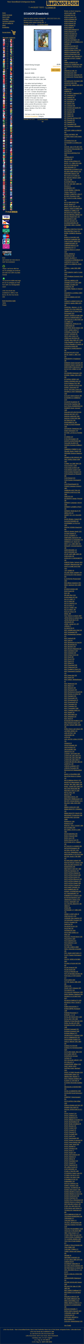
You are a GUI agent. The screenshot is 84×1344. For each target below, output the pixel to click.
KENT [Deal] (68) (69, 657)
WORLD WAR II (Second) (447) (72, 1311)
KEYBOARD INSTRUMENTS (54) (73, 721)
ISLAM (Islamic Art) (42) (70, 597)
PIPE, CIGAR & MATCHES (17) (72, 953)
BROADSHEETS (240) (70, 219)
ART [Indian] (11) (68, 114)
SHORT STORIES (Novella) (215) (73, 1072)
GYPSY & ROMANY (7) (70, 536)
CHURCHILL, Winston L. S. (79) (73, 307)
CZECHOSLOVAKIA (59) (71, 346)
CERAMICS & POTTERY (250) (72, 283)
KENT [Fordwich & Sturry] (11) (72, 669)
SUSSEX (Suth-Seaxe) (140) (72, 1190)
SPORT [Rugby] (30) (70, 1153)
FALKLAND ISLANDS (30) (71, 443)
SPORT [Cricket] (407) (70, 1128)
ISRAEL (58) (67, 614)
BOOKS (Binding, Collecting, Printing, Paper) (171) (72, 191)
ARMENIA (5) (67, 91)
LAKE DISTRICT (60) (70, 733)
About (4, 25)
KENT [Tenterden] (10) (70, 704)
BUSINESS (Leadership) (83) (72, 239)
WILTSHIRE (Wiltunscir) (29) (72, 1299)
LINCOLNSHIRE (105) (70, 749)
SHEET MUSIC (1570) (70, 1066)
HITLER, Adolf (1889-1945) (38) (72, 554)
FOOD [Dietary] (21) (69, 478)
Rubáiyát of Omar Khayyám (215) (73, 1021)
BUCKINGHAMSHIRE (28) (71, 223)
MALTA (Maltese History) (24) (72, 780)
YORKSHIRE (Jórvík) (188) (71, 1313)
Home (4, 13)
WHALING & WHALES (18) (71, 1297)
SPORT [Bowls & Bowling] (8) (72, 1124)
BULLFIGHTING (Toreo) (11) (72, 231)
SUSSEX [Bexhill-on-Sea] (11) (72, 1192)
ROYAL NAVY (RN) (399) (71, 1019)
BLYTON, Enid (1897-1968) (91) (73, 184)
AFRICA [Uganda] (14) (70, 36)
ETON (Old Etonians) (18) (71, 439)
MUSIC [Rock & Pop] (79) (71, 840)
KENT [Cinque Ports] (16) (71, 655)
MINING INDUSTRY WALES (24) (73, 813)
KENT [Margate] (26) (70, 688)
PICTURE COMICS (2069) (71, 947)
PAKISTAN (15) (68, 924)
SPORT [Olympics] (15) (70, 1148)
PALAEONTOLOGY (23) (70, 926)
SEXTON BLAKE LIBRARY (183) (73, 1060)
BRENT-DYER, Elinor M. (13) (72, 206)
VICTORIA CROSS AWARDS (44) (73, 1266)
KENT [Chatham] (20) (70, 653)
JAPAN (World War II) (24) (71, 620)
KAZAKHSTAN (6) (69, 628)
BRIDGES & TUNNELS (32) (71, 211)
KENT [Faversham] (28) (70, 665)
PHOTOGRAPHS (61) (70, 941)
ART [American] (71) (70, 95)
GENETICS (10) (68, 496)
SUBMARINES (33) (69, 1181)
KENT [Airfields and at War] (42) (73, 630)
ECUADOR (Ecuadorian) (31, 116)
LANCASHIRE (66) (69, 735)
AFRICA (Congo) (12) (70, 17)
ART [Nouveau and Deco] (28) (72, 118)
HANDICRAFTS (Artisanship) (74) (73, 540)
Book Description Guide (9, 301)
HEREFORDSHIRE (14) (70, 550)
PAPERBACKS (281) (70, 930)
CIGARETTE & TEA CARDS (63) (73, 309)
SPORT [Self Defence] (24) (72, 1155)
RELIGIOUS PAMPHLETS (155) (72, 1000)
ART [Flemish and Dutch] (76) (72, 108)
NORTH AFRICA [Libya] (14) (72, 877)
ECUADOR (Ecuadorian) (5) (71, 402)
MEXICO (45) (68, 795)
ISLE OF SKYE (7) (69, 605)
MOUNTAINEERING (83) (70, 834)
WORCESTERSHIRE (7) (70, 1309)
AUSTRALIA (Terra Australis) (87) (73, 149)
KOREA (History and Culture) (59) (73, 729)
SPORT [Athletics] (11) (70, 1116)
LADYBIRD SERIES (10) (70, 731)
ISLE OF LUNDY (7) (69, 599)
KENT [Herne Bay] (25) (70, 675)
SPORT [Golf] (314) (69, 1136)
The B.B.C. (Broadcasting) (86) (72, 1223)
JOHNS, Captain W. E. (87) (71, 624)
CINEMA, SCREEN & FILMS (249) (73, 315)
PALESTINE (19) (68, 928)
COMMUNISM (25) (69, 326)
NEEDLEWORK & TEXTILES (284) (73, 854)
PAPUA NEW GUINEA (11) (71, 932)
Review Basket (6, 32)
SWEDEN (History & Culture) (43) (73, 1202)
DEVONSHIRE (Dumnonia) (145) (73, 373)
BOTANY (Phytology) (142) (72, 196)
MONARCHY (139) (69, 821)
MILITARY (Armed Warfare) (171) (73, 801)
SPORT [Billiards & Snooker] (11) (73, 1120)
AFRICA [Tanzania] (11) (70, 34)
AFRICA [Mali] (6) (69, 27)
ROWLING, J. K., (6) (69, 1015)
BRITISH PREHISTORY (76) (72, 217)
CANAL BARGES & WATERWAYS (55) (69, 255)
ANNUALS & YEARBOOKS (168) (73, 64)
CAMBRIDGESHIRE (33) (71, 243)
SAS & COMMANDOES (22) (72, 1037)
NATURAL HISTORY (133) (71, 850)
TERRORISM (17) (69, 1218)
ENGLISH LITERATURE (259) (72, 418)
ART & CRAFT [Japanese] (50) (73, 93)
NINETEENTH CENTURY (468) (72, 869)
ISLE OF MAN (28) (69, 601)
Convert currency (57, 66)
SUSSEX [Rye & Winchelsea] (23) (73, 1200)
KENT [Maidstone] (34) (70, 684)
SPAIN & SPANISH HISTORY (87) (73, 1105)
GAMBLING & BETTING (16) (72, 490)
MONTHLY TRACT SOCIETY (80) (73, 826)
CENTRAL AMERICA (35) (71, 280)
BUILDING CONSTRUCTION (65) (73, 229)
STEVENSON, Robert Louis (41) (73, 1173)
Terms (4, 303)
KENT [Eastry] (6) (69, 661)
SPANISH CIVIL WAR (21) (71, 1107)
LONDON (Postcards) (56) (71, 768)
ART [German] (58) (69, 112)
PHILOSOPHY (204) (69, 939)
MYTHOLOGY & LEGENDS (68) (73, 846)
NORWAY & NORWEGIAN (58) (72, 891)
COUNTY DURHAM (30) (71, 334)
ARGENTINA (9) (68, 89)
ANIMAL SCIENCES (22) (71, 62)
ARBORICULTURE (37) (70, 71)
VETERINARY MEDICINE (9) (72, 1264)
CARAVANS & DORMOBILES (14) (73, 260)
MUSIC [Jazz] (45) (69, 838)
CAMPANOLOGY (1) (70, 248)
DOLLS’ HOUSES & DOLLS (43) (73, 385)
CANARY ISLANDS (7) (70, 258)
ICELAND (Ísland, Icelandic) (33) (73, 573)
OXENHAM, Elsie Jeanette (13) (73, 918)
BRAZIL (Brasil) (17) (69, 204)
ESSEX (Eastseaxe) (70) (71, 431)
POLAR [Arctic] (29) (69, 970)
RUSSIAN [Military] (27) (70, 1033)
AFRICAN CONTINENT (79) (72, 40)
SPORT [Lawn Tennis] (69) (71, 1144)
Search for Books (7, 15)
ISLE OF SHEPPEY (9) (70, 603)
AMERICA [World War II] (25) (72, 54)
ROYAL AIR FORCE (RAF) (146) (73, 1017)
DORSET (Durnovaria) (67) (71, 387)
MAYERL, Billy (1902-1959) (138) (73, 784)
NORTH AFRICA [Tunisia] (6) (72, 885)
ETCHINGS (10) (68, 437)
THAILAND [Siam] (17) (70, 1220)
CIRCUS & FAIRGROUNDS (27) (73, 317)
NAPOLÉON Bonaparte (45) (72, 848)
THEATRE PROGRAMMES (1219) (73, 1229)
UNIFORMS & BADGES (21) (72, 1257)
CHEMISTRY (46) (69, 287)
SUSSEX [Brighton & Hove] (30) (73, 1194)
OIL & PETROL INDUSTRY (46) (73, 904)
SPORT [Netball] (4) (69, 1146)
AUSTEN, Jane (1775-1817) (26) (73, 147)
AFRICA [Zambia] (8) (70, 38)
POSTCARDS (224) (69, 980)
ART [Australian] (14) (70, 99)
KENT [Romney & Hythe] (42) (72, 694)
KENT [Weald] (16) (69, 712)
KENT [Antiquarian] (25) (70, 632)
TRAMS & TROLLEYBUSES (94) (73, 1245)
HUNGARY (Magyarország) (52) (73, 564)
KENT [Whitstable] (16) (70, 714)
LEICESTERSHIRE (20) (70, 745)
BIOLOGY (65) (68, 180)
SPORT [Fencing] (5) (70, 1132)
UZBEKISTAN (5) (69, 1262)
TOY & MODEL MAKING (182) (72, 1239)
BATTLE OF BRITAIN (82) (71, 165)
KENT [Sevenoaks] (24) (70, 698)
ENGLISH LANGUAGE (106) (72, 416)
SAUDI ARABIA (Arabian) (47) (72, 1039)
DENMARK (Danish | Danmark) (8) (73, 365)
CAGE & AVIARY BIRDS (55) (72, 241)
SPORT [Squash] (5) (70, 1163)
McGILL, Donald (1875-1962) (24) (73, 786)
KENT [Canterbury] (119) (71, 651)
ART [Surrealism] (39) (70, 124)
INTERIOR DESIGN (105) (71, 589)
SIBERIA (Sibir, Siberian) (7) (71, 1076)
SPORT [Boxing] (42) (70, 1126)
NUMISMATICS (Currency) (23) (72, 895)
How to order (6, 17)
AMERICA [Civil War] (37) (71, 46)
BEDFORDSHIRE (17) (70, 167)
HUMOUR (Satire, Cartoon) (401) (73, 562)
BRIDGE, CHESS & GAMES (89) (73, 208)
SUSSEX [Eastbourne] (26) (71, 1196)
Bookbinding (5, 27)
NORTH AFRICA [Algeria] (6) (72, 873)
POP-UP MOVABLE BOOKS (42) (73, 974)
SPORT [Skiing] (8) (69, 1159)
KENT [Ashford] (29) (69, 638)
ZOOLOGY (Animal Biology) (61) (73, 1321)
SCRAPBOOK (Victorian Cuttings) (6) (71, 1057)
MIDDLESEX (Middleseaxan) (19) (73, 799)
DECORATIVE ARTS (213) (71, 352)
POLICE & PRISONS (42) (71, 972)
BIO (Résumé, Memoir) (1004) (72, 178)
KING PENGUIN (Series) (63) (72, 723)
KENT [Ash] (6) (68, 640)
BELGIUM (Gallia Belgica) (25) (72, 171)
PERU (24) (67, 935)
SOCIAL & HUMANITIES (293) (72, 1091)
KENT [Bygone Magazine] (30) (72, 649)
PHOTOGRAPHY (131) (70, 943)
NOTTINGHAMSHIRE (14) (71, 893)
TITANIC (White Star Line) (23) (72, 1235)
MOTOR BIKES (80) (69, 828)
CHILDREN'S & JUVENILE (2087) (73, 293)
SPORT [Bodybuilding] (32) (71, 1122)
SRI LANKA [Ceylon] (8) (70, 1167)
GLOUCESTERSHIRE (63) (71, 521)
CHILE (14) (67, 295)
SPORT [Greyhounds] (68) (71, 1138)
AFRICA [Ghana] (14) (70, 21)
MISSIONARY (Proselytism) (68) (73, 815)
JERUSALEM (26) (69, 622)
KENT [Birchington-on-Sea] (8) (73, 642)
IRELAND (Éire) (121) (70, 595)
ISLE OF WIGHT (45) (70, 610)
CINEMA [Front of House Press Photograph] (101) (73, 312)
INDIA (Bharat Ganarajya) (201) (72, 583)
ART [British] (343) (69, 104)
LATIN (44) (67, 737)
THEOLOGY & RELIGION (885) (72, 1231)
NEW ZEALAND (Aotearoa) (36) (73, 865)
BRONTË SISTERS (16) (70, 221)
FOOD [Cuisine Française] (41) (72, 472)
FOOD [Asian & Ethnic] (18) (71, 468)
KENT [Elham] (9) (69, 663)
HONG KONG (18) (69, 556)
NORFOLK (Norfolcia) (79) (71, 871)
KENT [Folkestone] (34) (70, 667)
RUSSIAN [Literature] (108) (71, 1031)
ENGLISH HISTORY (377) (71, 414)
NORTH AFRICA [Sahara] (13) (72, 881)
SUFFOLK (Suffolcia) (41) (71, 1183)
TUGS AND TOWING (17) (71, 1249)
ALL (42, 20)
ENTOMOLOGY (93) (69, 420)
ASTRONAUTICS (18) (70, 141)
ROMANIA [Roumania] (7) (71, 1013)
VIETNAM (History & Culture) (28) (73, 1268)
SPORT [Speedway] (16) (71, 1161)
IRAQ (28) (67, 593)
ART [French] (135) (69, 110)
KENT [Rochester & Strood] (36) (73, 692)
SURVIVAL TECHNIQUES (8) (72, 1188)
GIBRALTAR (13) (68, 513)
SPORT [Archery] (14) (70, 1114)
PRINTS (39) (67, 986)
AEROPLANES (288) (70, 13)
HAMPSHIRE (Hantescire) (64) (72, 538)
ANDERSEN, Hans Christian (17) (73, 56)
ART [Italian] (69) (69, 116)
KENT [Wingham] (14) (70, 717)
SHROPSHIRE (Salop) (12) (71, 1074)
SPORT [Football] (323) (70, 1134)
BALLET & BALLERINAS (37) (72, 161)
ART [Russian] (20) (69, 120)
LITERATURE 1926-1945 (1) (72, 760)
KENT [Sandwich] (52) (70, 696)
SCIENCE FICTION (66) (70, 1046)
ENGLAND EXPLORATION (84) (72, 412)
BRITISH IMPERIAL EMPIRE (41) (73, 215)
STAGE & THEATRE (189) (71, 1171)
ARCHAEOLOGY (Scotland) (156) (73, 81)
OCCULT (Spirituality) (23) (71, 902)
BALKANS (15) (68, 159)
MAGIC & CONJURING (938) (72, 774)
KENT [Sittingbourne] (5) (71, 700)
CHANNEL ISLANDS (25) (71, 285)
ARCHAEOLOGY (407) (70, 73)
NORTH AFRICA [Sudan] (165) (72, 883)
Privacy (4, 305)
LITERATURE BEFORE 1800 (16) (73, 762)
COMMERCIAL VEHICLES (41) (72, 324)
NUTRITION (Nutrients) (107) (72, 898)
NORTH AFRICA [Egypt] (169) (72, 875)
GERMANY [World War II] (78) (72, 511)
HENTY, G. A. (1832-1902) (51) (72, 544)
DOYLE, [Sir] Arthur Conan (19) (72, 389)
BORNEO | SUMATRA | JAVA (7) (73, 194)
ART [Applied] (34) (69, 97)
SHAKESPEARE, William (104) (72, 1064)
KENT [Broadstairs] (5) (70, 645)
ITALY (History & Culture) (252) (73, 616)
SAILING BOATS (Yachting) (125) (73, 1035)
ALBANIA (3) (67, 44)
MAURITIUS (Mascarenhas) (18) (73, 782)
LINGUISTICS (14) (69, 751)
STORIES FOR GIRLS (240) (72, 1177)
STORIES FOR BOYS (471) (71, 1175)
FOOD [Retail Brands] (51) (71, 484)
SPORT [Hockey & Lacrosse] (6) (73, 1140)
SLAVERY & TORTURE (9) (71, 1081)
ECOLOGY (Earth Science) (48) (73, 396)
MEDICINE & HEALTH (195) (71, 791)
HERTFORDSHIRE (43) (70, 552)
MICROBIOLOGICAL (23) (71, 797)
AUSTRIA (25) (68, 151)
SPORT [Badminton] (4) (70, 1118)
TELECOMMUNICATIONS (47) (72, 1214)
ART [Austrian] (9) (69, 102)
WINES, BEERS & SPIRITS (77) (73, 1303)
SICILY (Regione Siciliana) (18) (72, 1079)
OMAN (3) (67, 906)
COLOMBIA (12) (68, 322)
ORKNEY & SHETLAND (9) (71, 914)
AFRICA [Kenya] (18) (70, 23)
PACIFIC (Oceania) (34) (70, 922)
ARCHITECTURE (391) (70, 83)
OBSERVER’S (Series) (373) (72, 900)
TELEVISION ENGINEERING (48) (73, 1216)
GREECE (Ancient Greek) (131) (73, 531)
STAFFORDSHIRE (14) (70, 1169)
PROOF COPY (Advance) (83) (72, 988)
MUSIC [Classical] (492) (70, 836)
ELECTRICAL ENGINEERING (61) (73, 406)
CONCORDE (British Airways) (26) (73, 328)
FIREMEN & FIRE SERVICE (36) (73, 457)
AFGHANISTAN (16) (69, 15)
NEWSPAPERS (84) (69, 867)
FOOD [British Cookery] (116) (72, 470)
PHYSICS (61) (68, 945)
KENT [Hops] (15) (69, 677)
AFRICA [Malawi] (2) (69, 25)
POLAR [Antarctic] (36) (70, 967)
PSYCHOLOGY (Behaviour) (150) (73, 992)
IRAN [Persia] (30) (69, 591)
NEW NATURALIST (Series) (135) (73, 863)
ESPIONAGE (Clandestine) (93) (73, 429)
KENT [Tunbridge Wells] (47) (72, 710)
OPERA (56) (67, 908)
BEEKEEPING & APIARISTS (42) (73, 169)
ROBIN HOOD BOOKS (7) (71, 1007)
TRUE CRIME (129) (69, 1247)
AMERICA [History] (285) (71, 48)
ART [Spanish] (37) (69, 122)
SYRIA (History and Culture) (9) (73, 1208)
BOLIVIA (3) (67, 186)
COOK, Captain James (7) (71, 330)
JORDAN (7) (67, 626)
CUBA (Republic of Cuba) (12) (72, 342)
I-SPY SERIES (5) (69, 570)
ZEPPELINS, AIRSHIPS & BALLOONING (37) (71, 1318)
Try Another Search (42, 24)
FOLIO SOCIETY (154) (70, 466)
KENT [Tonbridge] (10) (70, 706)
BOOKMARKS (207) (69, 188)
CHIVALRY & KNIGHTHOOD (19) (73, 301)
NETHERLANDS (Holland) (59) (72, 861)
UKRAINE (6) (67, 1255)
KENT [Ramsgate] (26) (70, 690)
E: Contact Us (51, 7)
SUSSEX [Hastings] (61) (71, 1198)
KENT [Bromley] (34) (70, 647)
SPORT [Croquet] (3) (70, 1130)
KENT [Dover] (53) (69, 659)
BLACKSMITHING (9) (70, 182)
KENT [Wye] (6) (68, 719)
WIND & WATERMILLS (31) (71, 1301)
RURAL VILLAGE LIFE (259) (72, 1023)
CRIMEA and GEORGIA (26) (71, 338)
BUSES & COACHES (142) (71, 237)
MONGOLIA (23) (68, 823)
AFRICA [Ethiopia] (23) (70, 19)
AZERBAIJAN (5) (69, 157)
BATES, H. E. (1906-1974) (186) (73, 163)
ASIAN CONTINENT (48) (71, 134)
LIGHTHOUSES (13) (69, 747)
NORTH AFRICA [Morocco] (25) (73, 879)
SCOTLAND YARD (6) (70, 1054)
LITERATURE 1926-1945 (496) (72, 758)
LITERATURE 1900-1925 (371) (72, 756)
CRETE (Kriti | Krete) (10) (71, 336)
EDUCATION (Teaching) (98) (72, 404)
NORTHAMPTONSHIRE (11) (72, 887)
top (42, 121)
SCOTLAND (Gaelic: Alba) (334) (73, 1052)
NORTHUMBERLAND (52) (71, 889)
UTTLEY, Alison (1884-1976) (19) (73, 1260)
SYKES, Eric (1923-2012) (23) (72, 1206)
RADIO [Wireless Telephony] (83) (73, 994)
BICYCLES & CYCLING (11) (72, 176)
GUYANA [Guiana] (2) (70, 533)
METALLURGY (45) (69, 793)
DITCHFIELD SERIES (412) (71, 379)
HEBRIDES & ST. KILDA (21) (72, 542)
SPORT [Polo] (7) (69, 1151)
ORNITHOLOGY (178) (70, 916)
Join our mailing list (7, 23)
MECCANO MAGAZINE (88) (72, 789)
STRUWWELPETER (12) (71, 1179)
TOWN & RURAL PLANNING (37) (73, 1237)
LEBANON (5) (68, 743)
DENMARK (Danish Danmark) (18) (73, 363)
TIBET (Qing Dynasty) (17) (71, 1233)
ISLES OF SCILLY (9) (70, 612)
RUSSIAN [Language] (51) (71, 1029)
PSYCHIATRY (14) (69, 990)
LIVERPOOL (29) (68, 764)
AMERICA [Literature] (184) (71, 52)
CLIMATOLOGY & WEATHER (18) (73, 320)
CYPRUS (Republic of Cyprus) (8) (73, 344)
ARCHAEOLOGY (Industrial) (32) (73, 75)
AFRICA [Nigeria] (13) (70, 32)
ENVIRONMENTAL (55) (70, 422)
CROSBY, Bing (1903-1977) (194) (73, 340)
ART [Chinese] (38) (69, 106)
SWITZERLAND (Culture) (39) (72, 1204)
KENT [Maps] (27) (69, 686)
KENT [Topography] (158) (71, 708)
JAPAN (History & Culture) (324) (73, 618)
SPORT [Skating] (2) (70, 1157)
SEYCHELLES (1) (69, 1062)
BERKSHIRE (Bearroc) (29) (71, 173)
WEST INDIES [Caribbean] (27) (72, 1290)
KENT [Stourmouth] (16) (71, 702)
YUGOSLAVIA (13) (69, 1315)
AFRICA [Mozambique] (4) (71, 30)
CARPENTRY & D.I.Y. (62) (71, 262)
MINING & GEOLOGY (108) (71, 807)
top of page (67, 1325)
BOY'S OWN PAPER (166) (71, 202)
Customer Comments (8, 21)
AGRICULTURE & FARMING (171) (73, 42)
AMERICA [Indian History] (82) (72, 50)
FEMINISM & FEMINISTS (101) (72, 449)
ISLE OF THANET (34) (70, 608)
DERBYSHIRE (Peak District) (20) (73, 367)
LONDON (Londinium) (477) (71, 766)
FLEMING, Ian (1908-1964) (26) (72, 464)
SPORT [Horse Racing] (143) (72, 1142)
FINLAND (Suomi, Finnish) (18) (72, 451)
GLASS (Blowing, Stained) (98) (72, 519)
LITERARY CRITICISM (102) (72, 754)
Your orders (5, 19)
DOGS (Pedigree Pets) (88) (72, 383)
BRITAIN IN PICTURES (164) (72, 213)
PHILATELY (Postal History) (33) (73, 937)
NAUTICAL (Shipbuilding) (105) (72, 852)
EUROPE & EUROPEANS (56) (72, 441)
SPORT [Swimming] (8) (70, 1165)
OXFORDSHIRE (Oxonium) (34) (73, 920)
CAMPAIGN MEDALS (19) (71, 245)
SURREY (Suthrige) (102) (71, 1185)
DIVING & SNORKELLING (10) (72, 381)
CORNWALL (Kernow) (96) (71, 332)
